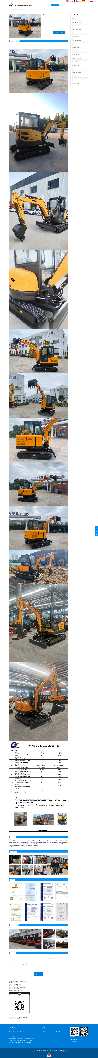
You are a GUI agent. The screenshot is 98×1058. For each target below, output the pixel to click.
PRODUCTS (55, 4)
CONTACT (84, 4)
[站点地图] (63, 1051)
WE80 (18, 1018)
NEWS (62, 4)
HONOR (77, 4)
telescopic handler (76, 47)
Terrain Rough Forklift (77, 40)
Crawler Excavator (21, 9)
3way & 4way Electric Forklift (78, 33)
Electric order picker (76, 51)
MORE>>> (11, 846)
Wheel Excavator (76, 83)
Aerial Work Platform (77, 72)
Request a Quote (59, 32)
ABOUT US (46, 4)
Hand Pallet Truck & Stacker (78, 61)
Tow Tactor (75, 68)
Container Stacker (76, 65)
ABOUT (44, 1031)
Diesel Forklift (75, 18)
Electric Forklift (76, 25)
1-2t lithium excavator (23, 1017)
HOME (38, 4)
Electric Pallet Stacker (77, 58)
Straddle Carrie (75, 76)
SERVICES (69, 4)
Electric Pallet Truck (76, 54)
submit (39, 974)
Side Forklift (75, 36)
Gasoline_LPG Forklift (77, 22)
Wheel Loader (75, 43)
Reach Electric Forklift (77, 29)
